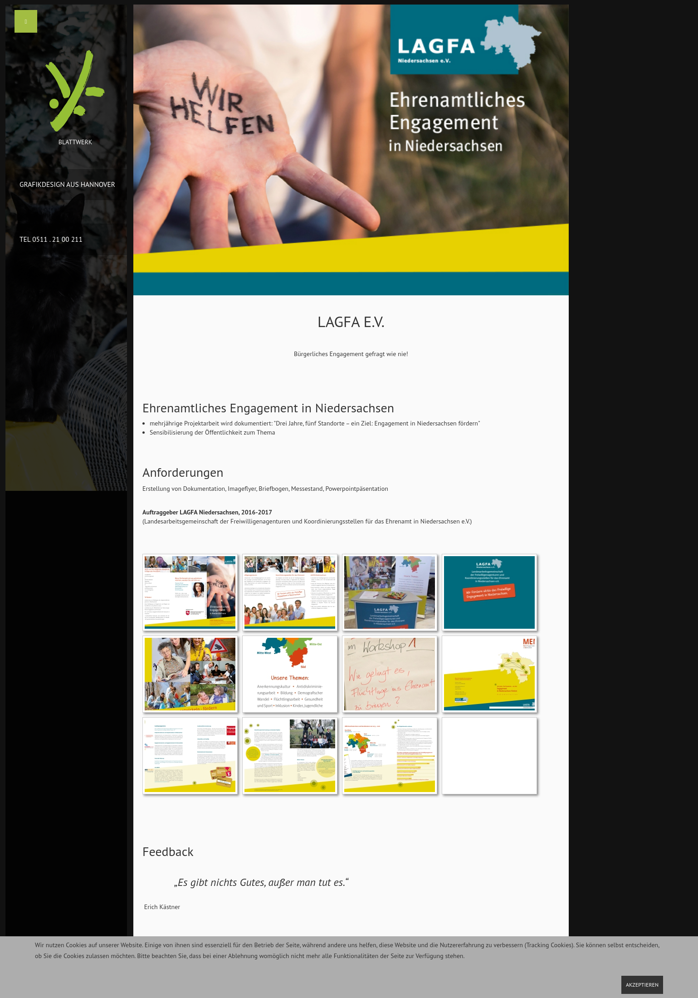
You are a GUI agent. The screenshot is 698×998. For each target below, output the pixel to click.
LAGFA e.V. (351, 321)
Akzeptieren (642, 984)
